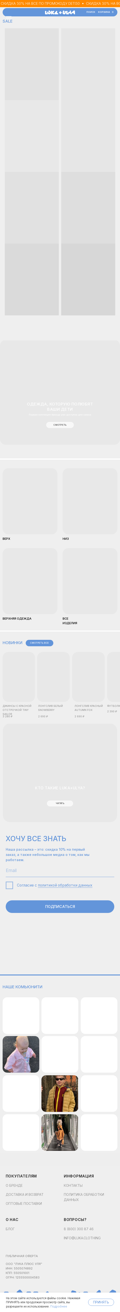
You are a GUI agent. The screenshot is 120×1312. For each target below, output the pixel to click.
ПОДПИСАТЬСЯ (60, 906)
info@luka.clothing (82, 1238)
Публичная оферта (22, 1256)
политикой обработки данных (65, 885)
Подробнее (58, 1306)
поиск (90, 12)
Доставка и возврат (25, 1194)
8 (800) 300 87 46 (79, 1229)
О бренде (14, 1185)
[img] (30, 581)
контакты (73, 1185)
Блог (10, 1229)
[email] (60, 870)
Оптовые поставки (24, 1203)
